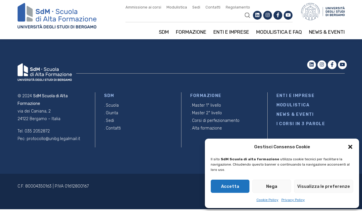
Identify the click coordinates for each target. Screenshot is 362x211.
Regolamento (238, 7)
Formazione (191, 32)
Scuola (112, 105)
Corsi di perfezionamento (215, 120)
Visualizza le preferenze (323, 186)
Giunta (112, 112)
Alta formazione (207, 128)
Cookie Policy (267, 200)
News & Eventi (327, 32)
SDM (164, 32)
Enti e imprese (231, 32)
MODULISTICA (293, 105)
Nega (271, 186)
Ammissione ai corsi (143, 7)
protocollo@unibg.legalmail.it (53, 138)
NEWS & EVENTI (295, 114)
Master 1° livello (206, 105)
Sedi (196, 7)
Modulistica (176, 7)
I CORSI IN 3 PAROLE (300, 123)
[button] (350, 147)
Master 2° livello (207, 112)
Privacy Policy (293, 200)
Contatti (212, 7)
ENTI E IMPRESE (295, 95)
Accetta (230, 186)
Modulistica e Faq (279, 32)
